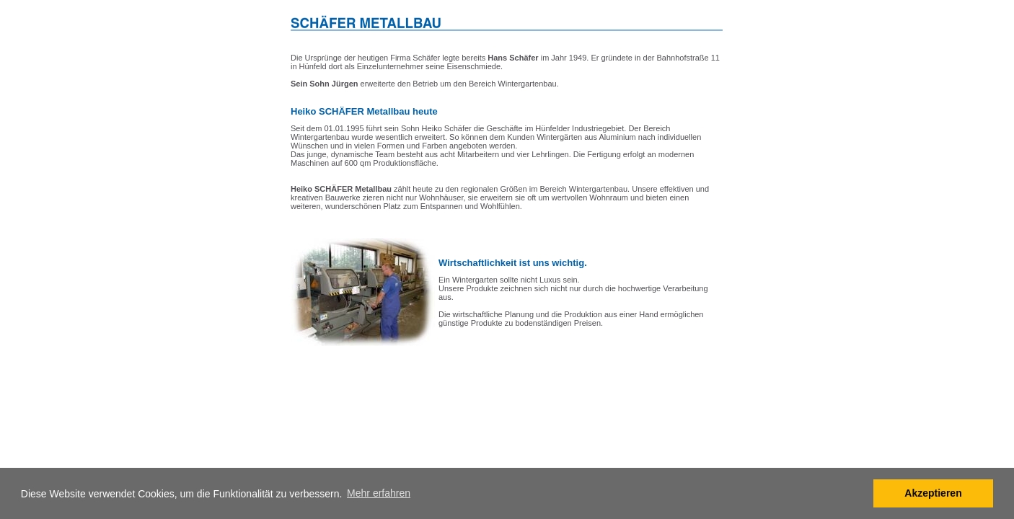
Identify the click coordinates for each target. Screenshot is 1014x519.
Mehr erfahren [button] (378, 493)
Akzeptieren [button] (932, 493)
